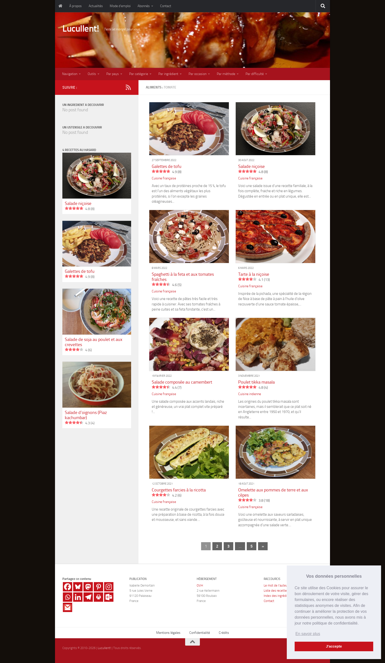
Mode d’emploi (120, 6)
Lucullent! (80, 28)
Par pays (112, 74)
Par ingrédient (168, 74)
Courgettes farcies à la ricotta (179, 490)
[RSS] (128, 87)
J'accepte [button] (334, 646)
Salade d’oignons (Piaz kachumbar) (86, 415)
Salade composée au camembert (182, 382)
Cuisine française (164, 178)
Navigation (69, 74)
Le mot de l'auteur (276, 585)
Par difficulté (255, 74)
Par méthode (226, 74)
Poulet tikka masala (256, 382)
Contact (165, 6)
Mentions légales (168, 633)
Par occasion (197, 74)
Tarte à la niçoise (253, 274)
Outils (92, 74)
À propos (75, 6)
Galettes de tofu (166, 166)
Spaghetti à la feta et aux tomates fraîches (183, 277)
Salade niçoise (251, 166)
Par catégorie (138, 74)
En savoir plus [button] (307, 634)
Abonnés (144, 6)
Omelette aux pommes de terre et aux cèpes (273, 492)
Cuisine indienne (249, 394)
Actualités (96, 6)
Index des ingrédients (278, 596)
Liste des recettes (276, 590)
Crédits (224, 633)
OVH (200, 585)
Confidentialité (199, 633)
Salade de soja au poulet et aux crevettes (93, 342)
